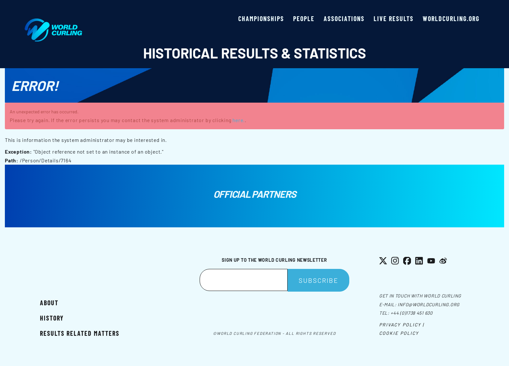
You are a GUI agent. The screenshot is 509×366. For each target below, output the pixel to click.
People (304, 18)
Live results (394, 18)
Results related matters (79, 333)
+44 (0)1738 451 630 (411, 313)
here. (238, 120)
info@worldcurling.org (429, 304)
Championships (261, 18)
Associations (344, 18)
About (49, 303)
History (52, 318)
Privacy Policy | (401, 324)
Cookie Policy (399, 333)
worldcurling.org (451, 18)
